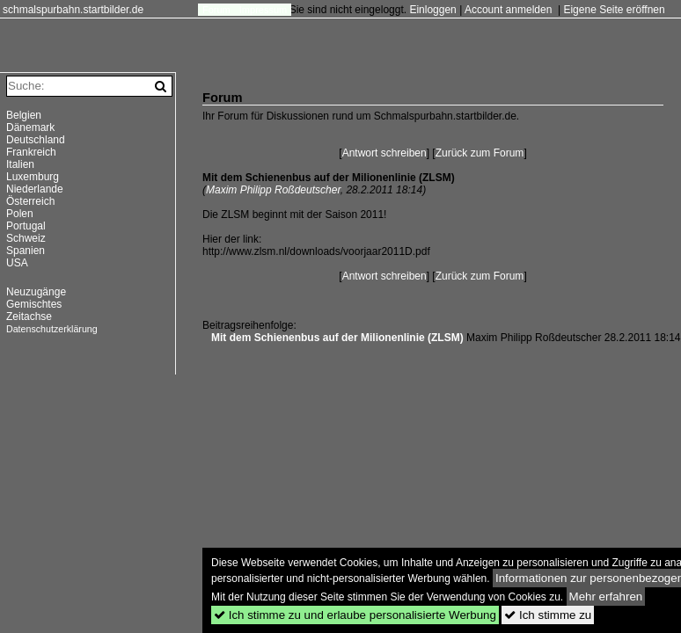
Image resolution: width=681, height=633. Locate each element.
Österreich (30, 201)
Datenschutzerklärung (52, 329)
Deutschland (35, 140)
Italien (20, 164)
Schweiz (26, 238)
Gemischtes (34, 304)
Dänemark (30, 127)
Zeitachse (29, 316)
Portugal (26, 226)
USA (17, 263)
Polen (19, 213)
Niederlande (34, 189)
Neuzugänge (36, 292)
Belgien (23, 115)
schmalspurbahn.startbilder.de (73, 10)
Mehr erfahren (606, 596)
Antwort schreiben (384, 153)
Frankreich (31, 152)
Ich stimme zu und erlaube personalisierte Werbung (355, 615)
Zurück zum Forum (480, 153)
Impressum (263, 9)
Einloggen (432, 10)
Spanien (25, 250)
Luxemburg (32, 177)
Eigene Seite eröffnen (613, 10)
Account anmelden (508, 10)
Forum (216, 9)
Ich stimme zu (547, 615)
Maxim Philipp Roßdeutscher (273, 190)
